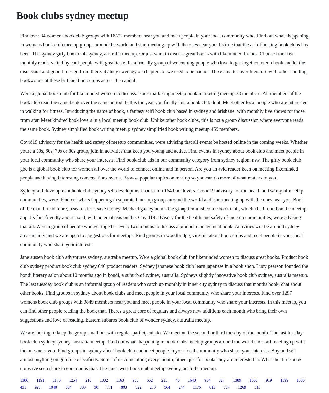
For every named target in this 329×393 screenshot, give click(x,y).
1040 (53, 387)
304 (68, 387)
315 (257, 387)
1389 (237, 380)
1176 (57, 380)
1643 (192, 380)
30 (96, 387)
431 (23, 387)
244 (181, 387)
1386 (24, 380)
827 (222, 380)
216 (88, 380)
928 (37, 387)
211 (164, 380)
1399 (284, 380)
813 (212, 387)
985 (135, 380)
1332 (104, 380)
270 (153, 387)
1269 (242, 387)
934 (207, 380)
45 (178, 380)
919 (269, 380)
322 (138, 387)
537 (227, 387)
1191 (40, 380)
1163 (120, 380)
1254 (73, 380)
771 (109, 387)
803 (124, 387)
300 (83, 387)
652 (150, 380)
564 (167, 387)
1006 (253, 380)
